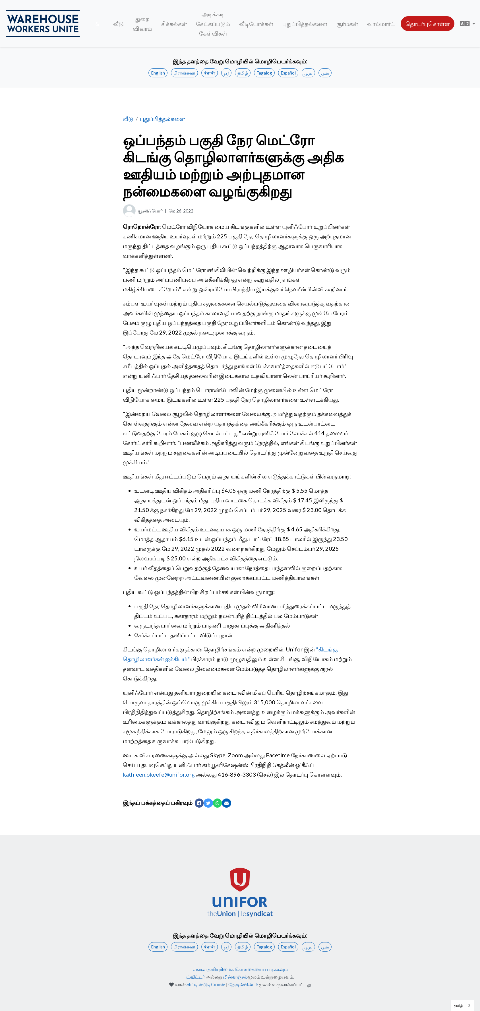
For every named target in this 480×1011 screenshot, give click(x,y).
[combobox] (462, 1005)
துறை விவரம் (142, 23)
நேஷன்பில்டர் (243, 984)
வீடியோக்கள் (256, 23)
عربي (308, 72)
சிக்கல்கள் (174, 23)
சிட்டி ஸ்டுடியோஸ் (206, 984)
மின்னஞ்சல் (235, 976)
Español (288, 72)
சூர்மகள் (347, 23)
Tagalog (264, 72)
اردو (226, 72)
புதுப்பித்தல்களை (304, 23)
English (158, 72)
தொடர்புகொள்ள (427, 23)
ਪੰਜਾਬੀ (209, 72)
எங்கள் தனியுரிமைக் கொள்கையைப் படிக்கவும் (240, 969)
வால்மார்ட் (381, 23)
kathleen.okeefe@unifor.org (159, 774)
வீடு (118, 23)
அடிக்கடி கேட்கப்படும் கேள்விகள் (213, 24)
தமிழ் (242, 72)
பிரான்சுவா (184, 72)
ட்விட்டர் (195, 976)
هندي (325, 72)
